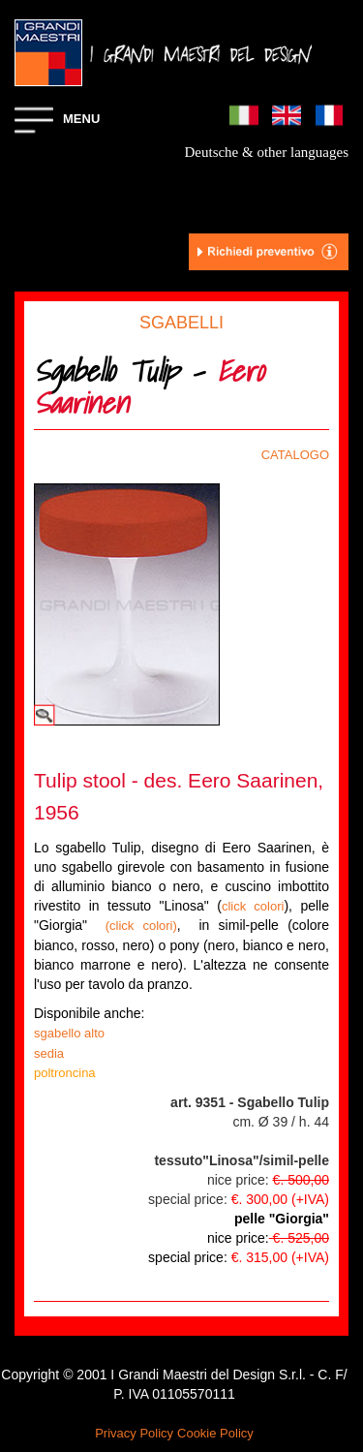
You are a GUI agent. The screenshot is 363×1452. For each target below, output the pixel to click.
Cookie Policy (215, 1433)
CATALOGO (295, 455)
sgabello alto (69, 1033)
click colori (253, 906)
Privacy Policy (134, 1433)
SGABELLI (181, 322)
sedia (49, 1053)
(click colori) (141, 925)
